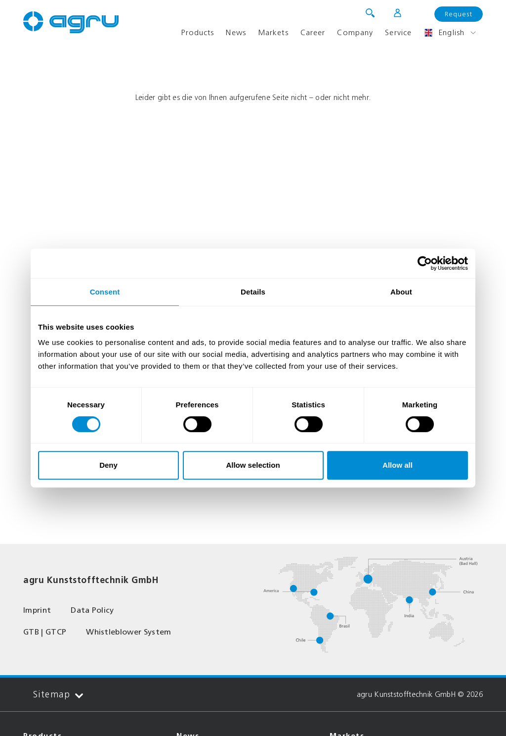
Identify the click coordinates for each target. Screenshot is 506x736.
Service (398, 32)
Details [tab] (253, 292)
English (443, 33)
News (236, 32)
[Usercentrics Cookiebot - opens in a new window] (424, 263)
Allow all (397, 465)
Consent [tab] (105, 292)
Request (458, 14)
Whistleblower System (128, 632)
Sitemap (58, 694)
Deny (108, 465)
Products (197, 32)
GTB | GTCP (44, 632)
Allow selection (253, 465)
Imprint (37, 610)
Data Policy (92, 610)
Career (313, 32)
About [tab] (401, 292)
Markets (273, 32)
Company (355, 32)
